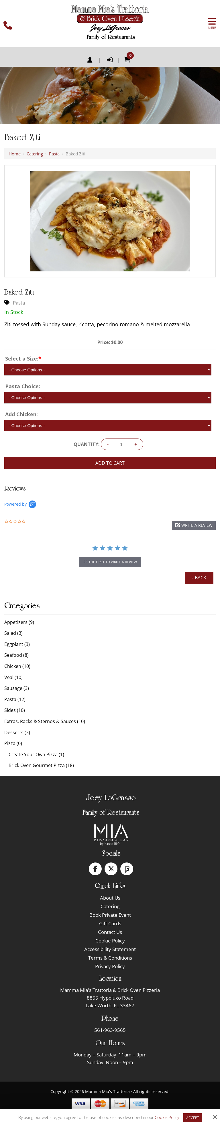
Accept (192, 1117)
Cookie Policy (167, 1117)
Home (15, 154)
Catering (35, 154)
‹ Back (199, 577)
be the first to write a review (110, 562)
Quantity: (86, 444)
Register (90, 60)
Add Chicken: (21, 414)
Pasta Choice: (22, 386)
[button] (194, 525)
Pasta (54, 154)
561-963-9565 (110, 1030)
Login (109, 60)
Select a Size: (23, 358)
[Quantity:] (121, 444)
